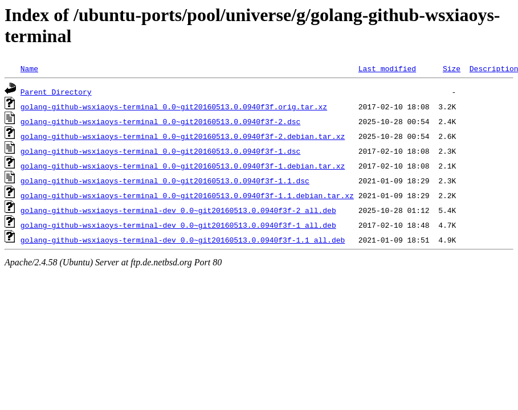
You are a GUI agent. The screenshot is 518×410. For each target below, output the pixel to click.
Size (451, 68)
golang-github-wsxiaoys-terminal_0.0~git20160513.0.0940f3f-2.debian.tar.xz (183, 136)
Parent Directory (56, 92)
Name (29, 68)
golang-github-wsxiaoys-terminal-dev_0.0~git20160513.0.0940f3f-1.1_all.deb (183, 240)
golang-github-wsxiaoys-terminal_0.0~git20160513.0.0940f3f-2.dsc (160, 121)
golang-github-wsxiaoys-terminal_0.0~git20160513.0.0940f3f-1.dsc (160, 151)
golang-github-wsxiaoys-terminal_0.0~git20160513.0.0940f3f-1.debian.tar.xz (183, 166)
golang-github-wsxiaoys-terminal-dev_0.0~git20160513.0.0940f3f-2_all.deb (178, 210)
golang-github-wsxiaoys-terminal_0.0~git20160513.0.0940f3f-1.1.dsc (165, 180)
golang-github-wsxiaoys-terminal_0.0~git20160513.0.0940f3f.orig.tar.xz (174, 106)
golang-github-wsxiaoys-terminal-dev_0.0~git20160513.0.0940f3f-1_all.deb (178, 225)
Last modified (387, 68)
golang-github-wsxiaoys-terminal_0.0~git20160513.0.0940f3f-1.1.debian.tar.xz (187, 195)
